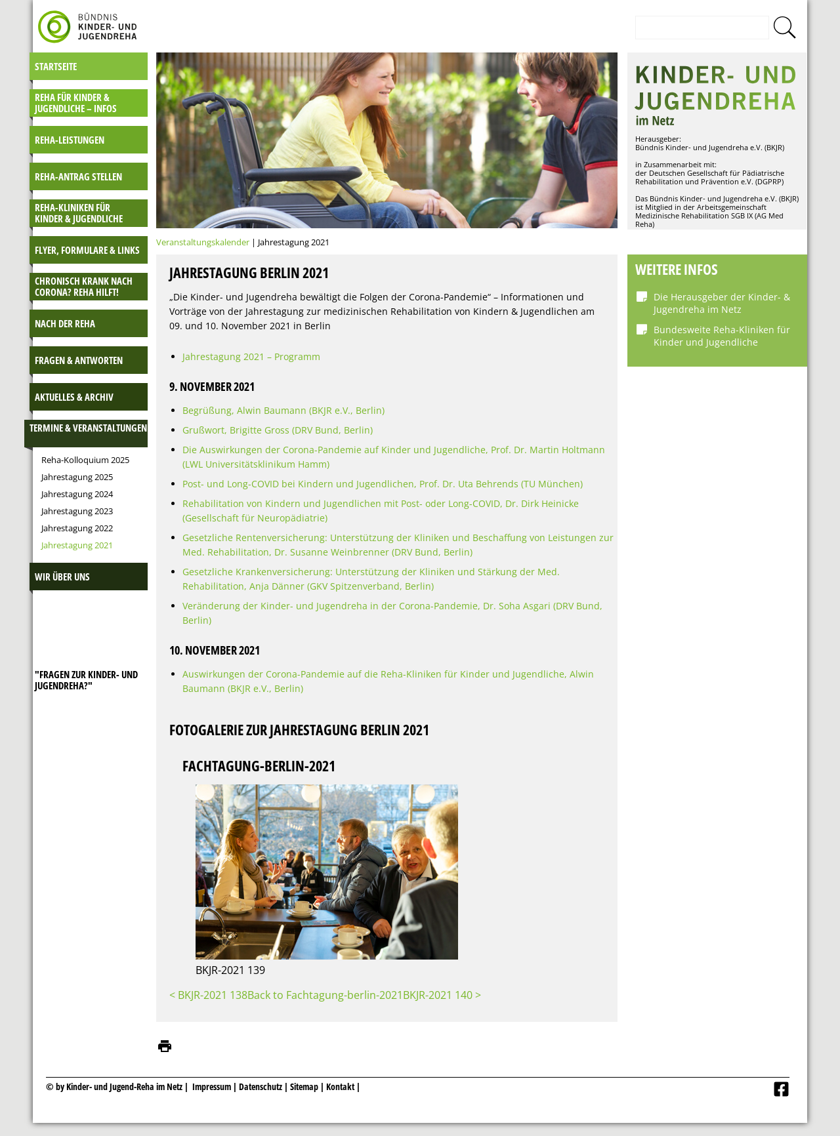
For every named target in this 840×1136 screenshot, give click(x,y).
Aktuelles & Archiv (74, 396)
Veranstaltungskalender (202, 242)
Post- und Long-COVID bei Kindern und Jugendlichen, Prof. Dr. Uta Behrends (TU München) (382, 483)
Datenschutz (261, 1086)
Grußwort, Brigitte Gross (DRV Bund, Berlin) (277, 430)
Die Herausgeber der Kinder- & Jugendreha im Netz (722, 303)
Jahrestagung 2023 (77, 511)
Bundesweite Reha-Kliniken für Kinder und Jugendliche (722, 335)
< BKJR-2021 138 (208, 995)
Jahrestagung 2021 (77, 545)
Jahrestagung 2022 (77, 528)
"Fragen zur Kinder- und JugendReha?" (86, 679)
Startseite (56, 66)
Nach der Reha (65, 323)
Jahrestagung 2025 (77, 477)
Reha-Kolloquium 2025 (85, 460)
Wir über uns (62, 576)
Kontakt (340, 1086)
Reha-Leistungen (69, 139)
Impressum (211, 1086)
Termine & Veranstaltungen (88, 427)
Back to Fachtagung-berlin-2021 (325, 995)
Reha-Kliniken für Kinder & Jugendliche (79, 213)
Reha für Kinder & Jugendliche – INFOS (76, 103)
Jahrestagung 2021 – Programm (251, 356)
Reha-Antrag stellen (78, 176)
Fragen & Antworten (79, 360)
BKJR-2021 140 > (442, 995)
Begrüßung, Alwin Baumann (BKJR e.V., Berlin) (283, 410)
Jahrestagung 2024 (77, 494)
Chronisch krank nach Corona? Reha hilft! (84, 286)
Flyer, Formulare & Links (87, 249)
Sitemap (304, 1086)
